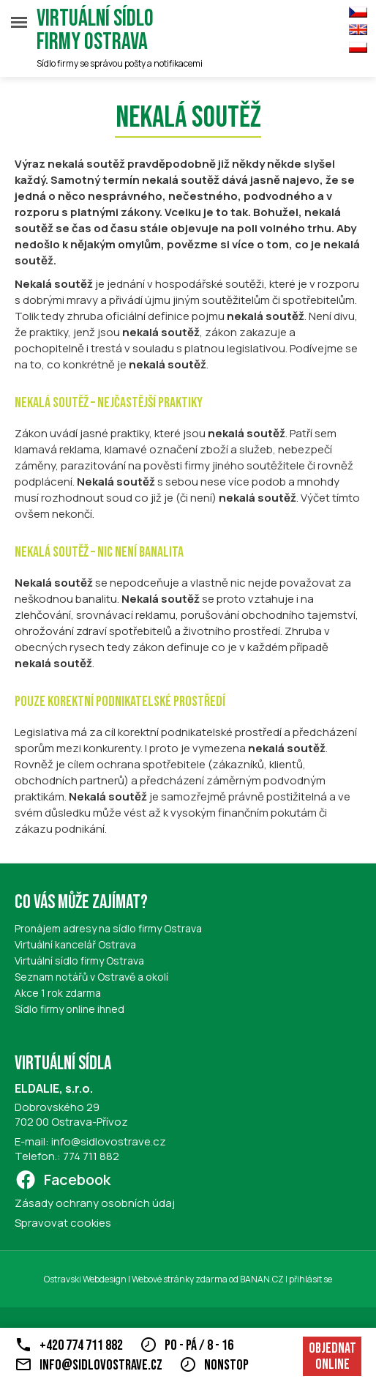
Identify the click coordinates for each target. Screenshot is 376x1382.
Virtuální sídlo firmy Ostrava (95, 30)
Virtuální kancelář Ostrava (75, 944)
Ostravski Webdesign (86, 1279)
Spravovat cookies (63, 1222)
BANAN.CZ (262, 1279)
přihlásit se (310, 1279)
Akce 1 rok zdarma (58, 993)
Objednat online (332, 1356)
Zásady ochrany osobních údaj (95, 1203)
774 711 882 (91, 1156)
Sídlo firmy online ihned (69, 1009)
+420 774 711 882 (81, 1345)
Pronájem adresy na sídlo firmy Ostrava (108, 928)
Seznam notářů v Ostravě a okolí (91, 977)
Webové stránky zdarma (180, 1279)
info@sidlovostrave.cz (108, 1141)
